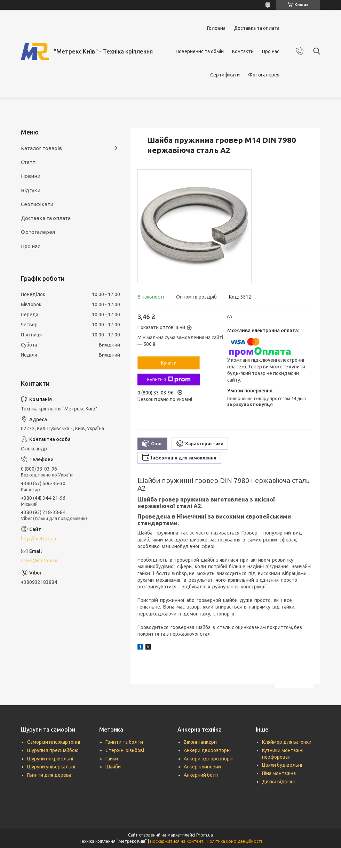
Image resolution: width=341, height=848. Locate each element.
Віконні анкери (200, 742)
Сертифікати (225, 75)
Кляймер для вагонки (286, 742)
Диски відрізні (278, 781)
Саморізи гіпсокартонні (53, 742)
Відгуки (30, 190)
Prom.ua (204, 835)
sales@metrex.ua (39, 560)
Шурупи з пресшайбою (53, 750)
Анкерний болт (201, 775)
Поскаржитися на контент (177, 841)
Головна (216, 28)
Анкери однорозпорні (208, 758)
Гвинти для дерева (49, 775)
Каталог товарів (41, 148)
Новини (30, 176)
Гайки (111, 758)
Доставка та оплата (256, 28)
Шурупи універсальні (51, 766)
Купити (169, 363)
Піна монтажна (279, 773)
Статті (29, 162)
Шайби (113, 766)
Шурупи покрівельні (50, 758)
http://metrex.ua (38, 538)
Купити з (168, 379)
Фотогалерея (263, 75)
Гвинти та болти (124, 742)
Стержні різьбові (124, 750)
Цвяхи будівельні (282, 765)
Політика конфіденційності (234, 841)
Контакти (243, 51)
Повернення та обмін (200, 51)
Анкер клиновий (202, 766)
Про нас (270, 51)
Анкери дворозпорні (207, 750)
